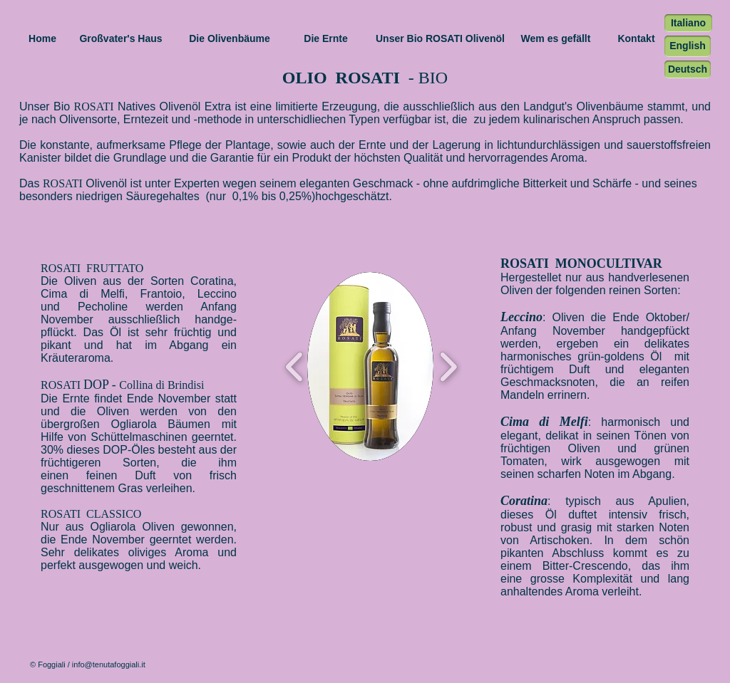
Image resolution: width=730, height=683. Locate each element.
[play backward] (295, 366)
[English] (687, 46)
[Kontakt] (636, 39)
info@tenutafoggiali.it (108, 664)
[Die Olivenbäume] (229, 39)
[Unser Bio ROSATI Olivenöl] (440, 39)
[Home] (42, 39)
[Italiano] (688, 23)
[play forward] (448, 366)
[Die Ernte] (326, 39)
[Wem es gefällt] (555, 39)
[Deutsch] (687, 69)
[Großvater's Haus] (120, 39)
